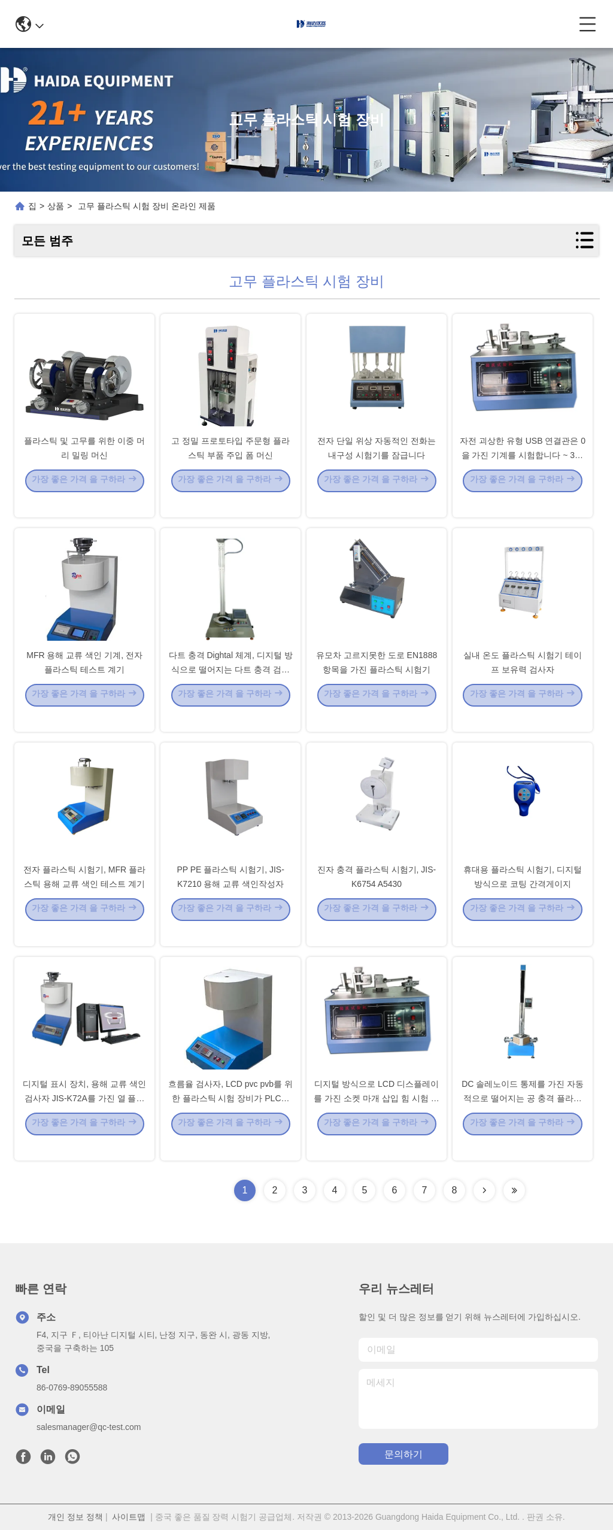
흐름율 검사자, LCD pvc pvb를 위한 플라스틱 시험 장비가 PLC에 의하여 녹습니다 (230, 1115)
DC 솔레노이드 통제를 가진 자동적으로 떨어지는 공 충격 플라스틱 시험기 (523, 1115)
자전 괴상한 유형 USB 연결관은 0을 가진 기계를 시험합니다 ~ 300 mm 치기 (522, 472)
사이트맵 (128, 1517)
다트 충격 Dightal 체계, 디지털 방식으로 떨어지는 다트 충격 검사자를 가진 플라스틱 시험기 (231, 686)
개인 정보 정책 (75, 1517)
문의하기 (403, 1454)
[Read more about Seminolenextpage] (484, 1190)
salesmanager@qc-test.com (89, 1427)
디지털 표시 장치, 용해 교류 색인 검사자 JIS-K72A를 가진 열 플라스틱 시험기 (84, 1115)
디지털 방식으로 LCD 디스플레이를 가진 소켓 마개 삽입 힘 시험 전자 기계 (376, 1115)
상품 (55, 206)
